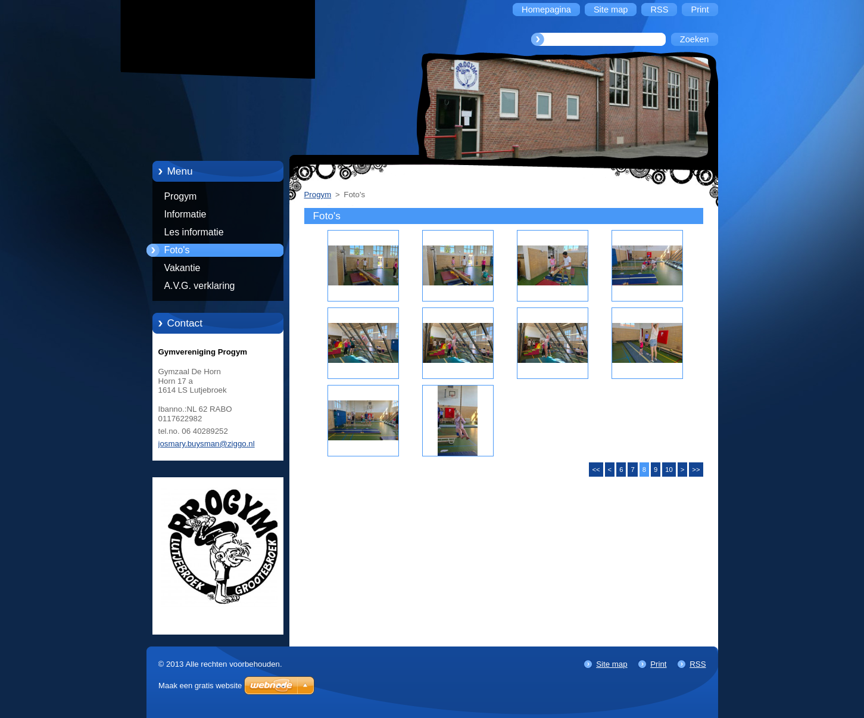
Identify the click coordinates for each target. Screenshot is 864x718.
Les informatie (194, 232)
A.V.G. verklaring (199, 286)
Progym (180, 196)
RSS (698, 664)
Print (658, 664)
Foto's (177, 250)
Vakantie (182, 268)
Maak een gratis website (200, 685)
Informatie (185, 214)
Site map (611, 664)
